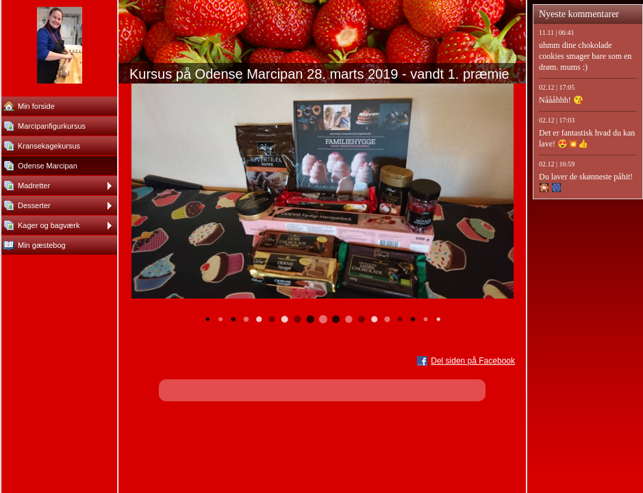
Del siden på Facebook (473, 361)
